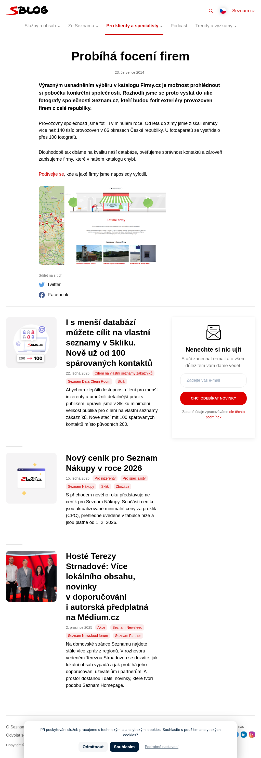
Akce (101, 627)
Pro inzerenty (105, 478)
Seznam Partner (128, 636)
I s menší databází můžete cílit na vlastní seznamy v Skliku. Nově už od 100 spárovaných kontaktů (109, 343)
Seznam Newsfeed (127, 627)
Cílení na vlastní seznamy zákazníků (123, 373)
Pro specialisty (134, 478)
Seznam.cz (243, 10)
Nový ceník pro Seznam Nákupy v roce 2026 (111, 463)
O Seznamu (17, 727)
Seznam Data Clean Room (89, 381)
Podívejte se (51, 174)
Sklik (121, 381)
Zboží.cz (122, 486)
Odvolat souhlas (20, 735)
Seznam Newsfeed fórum (88, 636)
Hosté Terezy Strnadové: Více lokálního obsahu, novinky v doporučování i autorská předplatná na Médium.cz (107, 586)
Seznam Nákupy (81, 486)
